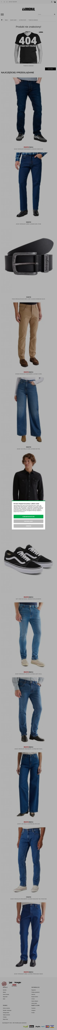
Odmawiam (28, 526)
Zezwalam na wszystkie (28, 516)
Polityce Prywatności (20, 511)
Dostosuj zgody (28, 521)
